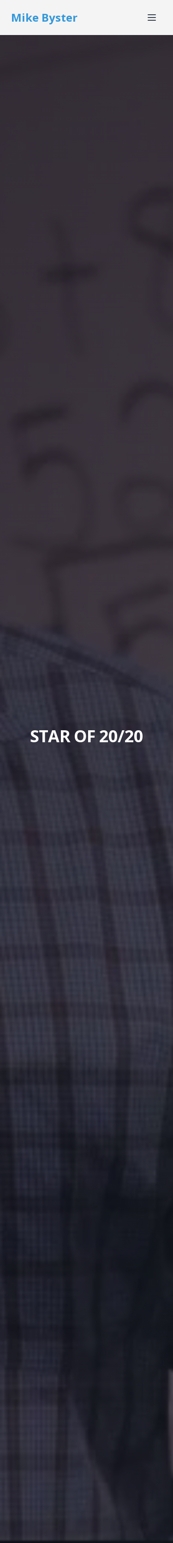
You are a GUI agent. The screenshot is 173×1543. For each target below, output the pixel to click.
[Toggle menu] (152, 17)
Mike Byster (44, 17)
